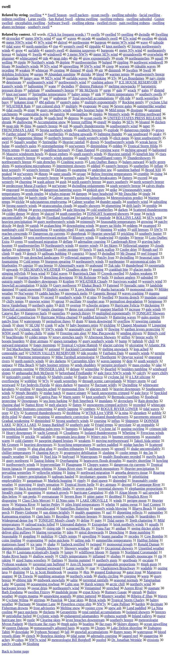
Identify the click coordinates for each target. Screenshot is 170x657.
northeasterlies (139, 58)
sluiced (49, 214)
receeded (139, 405)
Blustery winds (83, 237)
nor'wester (59, 186)
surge (107, 90)
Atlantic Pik (157, 345)
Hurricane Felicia (127, 305)
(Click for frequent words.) (67, 34)
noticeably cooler (18, 377)
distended (119, 480)
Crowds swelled (112, 273)
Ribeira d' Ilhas (142, 596)
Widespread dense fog (17, 520)
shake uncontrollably (145, 449)
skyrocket (13, 38)
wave (144, 42)
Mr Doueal (128, 253)
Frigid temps (104, 425)
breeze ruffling (81, 122)
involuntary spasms (93, 476)
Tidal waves (59, 273)
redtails (41, 377)
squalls (154, 524)
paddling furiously (57, 150)
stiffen (125, 337)
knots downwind (100, 321)
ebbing (22, 210)
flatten (76, 405)
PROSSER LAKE (52, 369)
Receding (62, 516)
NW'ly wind (37, 640)
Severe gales (123, 106)
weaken (24, 70)
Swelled (107, 297)
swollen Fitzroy (39, 592)
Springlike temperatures (49, 94)
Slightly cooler (62, 377)
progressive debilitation (80, 453)
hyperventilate (50, 464)
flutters (127, 178)
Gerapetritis (68, 612)
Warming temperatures (34, 357)
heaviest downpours (38, 445)
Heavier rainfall (73, 142)
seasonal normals (126, 580)
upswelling (71, 66)
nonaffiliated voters (108, 158)
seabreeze (60, 98)
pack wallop (105, 249)
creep (110, 66)
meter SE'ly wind (105, 54)
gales (145, 90)
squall (159, 58)
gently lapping (68, 409)
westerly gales (74, 178)
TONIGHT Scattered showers (108, 214)
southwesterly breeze (150, 74)
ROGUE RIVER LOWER (119, 409)
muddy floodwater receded (122, 457)
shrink (162, 38)
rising (158, 174)
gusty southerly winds (98, 341)
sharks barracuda (113, 289)
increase (134, 309)
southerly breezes (90, 130)
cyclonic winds (29, 329)
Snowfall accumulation (18, 285)
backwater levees (14, 588)
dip (75, 58)
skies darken (64, 385)
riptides (124, 237)
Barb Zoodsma (12, 592)
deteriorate (13, 82)
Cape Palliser (120, 604)
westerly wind (152, 281)
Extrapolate (100, 524)
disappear (22, 118)
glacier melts (142, 269)
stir (101, 70)
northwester (81, 42)
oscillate (75, 301)
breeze (139, 237)
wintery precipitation (31, 476)
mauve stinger (76, 393)
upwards (12, 269)
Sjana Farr (103, 528)
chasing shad (11, 405)
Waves (162, 596)
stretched (112, 588)
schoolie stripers (97, 305)
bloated (144, 122)
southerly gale (80, 425)
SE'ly (130, 122)
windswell (54, 54)
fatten (6, 118)
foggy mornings (44, 345)
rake (159, 365)
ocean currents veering (18, 369)
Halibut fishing (147, 540)
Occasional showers (119, 548)
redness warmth (115, 616)
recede (86, 38)
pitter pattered (86, 596)
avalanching (52, 225)
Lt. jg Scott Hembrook (46, 572)
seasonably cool (80, 329)
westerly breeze (48, 178)
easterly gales (69, 102)
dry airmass (108, 484)
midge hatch (52, 393)
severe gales (84, 488)
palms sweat (129, 504)
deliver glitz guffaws (16, 532)
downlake (22, 632)
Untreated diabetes (73, 524)
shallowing (24, 122)
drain (79, 321)
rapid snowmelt (30, 289)
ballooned (159, 150)
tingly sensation (48, 484)
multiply (72, 106)
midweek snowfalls (51, 580)
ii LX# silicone (140, 377)
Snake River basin (14, 556)
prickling (127, 233)
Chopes (100, 628)
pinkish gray (95, 190)
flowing (114, 329)
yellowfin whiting (49, 472)
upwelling (89, 536)
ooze (5, 413)
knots (35, 297)
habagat (88, 429)
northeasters (10, 257)
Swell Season (57, 15)
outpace (7, 365)
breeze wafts (144, 337)
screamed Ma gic (78, 528)
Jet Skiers (111, 245)
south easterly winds (87, 154)
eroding (25, 389)
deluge (75, 369)
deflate (68, 241)
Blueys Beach (142, 508)
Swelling (161, 34)
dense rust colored (82, 309)
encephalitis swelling (30, 23)
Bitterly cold (156, 333)
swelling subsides (124, 15)
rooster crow (94, 608)
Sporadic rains (134, 285)
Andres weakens (141, 273)
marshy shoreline (139, 460)
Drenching (116, 532)
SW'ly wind (92, 66)
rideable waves (145, 66)
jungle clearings (52, 309)
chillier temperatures (16, 453)
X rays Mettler (85, 289)
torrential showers (111, 488)
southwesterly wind (124, 126)
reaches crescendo (14, 233)
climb (6, 253)
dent (129, 361)
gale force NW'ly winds (114, 373)
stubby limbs (61, 488)
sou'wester (119, 476)
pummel (37, 134)
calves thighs (155, 186)
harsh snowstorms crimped (110, 393)
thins (27, 126)
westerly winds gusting (57, 158)
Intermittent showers (71, 166)
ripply (81, 480)
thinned (75, 70)
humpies (71, 429)
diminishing (99, 146)
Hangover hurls (36, 313)
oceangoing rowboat (45, 584)
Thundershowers (139, 158)
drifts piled (9, 417)
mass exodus (141, 365)
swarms (72, 572)
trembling (13, 437)
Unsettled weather (151, 548)
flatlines (57, 560)
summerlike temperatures (114, 540)
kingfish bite (145, 154)
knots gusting (28, 98)
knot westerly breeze (20, 158)
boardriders (148, 516)
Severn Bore (73, 496)
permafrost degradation (126, 301)
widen (122, 229)
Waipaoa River (25, 504)
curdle (38, 118)
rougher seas (95, 301)
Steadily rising (12, 492)
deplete (65, 62)
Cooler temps (24, 397)
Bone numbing (139, 532)
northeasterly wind (66, 588)
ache (61, 325)
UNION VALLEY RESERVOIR (52, 353)
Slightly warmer (58, 289)
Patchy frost (105, 257)
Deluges (61, 170)
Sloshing (33, 644)
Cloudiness (71, 433)
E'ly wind (130, 38)
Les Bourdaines (133, 78)
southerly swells (150, 94)
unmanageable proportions (116, 564)
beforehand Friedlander (76, 373)
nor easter (32, 150)
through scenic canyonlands (102, 381)
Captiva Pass (48, 397)
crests (19, 241)
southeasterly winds (16, 568)
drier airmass (39, 341)
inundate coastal (156, 297)
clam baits (43, 516)
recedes (133, 536)
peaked (7, 174)
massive (83, 385)
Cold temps (31, 261)
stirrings (39, 600)
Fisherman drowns (15, 608)
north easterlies (37, 46)
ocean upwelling (155, 624)
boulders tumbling (134, 369)
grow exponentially (96, 58)
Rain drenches (148, 401)
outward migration (15, 345)
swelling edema (83, 23)
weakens (84, 441)
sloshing (8, 98)
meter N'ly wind (130, 50)
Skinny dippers (127, 624)
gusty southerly (117, 182)
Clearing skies (50, 620)
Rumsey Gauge (116, 592)
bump (123, 341)
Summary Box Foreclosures (21, 528)
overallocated (45, 508)
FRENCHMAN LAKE (18, 130)
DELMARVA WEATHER (41, 269)
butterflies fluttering (74, 508)
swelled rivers (107, 23)
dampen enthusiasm (16, 548)
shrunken (140, 413)
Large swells (37, 19)
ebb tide (125, 98)
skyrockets (125, 401)
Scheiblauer (44, 249)
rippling (122, 62)
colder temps (38, 337)
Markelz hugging (60, 480)
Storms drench (129, 297)
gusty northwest (17, 460)
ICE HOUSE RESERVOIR (138, 82)
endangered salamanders (81, 616)
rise (55, 46)
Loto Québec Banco (103, 162)
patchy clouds (11, 644)
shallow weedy (43, 556)
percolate (124, 425)
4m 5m (148, 453)
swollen (147, 38)
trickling (110, 325)
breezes (160, 612)
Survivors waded (125, 281)
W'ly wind (45, 42)
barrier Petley (50, 504)
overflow (123, 321)
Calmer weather (83, 202)
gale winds (153, 309)
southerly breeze (121, 620)
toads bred (55, 118)
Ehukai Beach (91, 285)
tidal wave (13, 46)
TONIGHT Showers (150, 313)
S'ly (114, 78)
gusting (98, 269)
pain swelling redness (134, 23)
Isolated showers (138, 612)
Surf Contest (152, 504)
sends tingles (34, 194)
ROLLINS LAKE (128, 218)
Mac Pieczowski (103, 333)
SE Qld (34, 325)
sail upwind (151, 492)
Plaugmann (74, 464)
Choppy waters (97, 464)
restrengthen (79, 114)
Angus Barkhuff (53, 425)
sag (45, 98)
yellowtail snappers (78, 257)
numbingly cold (13, 229)
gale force (142, 393)
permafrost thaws (58, 321)
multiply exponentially (101, 102)
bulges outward (133, 162)
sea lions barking (55, 401)
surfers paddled (107, 445)
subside (158, 42)
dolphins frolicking (15, 74)
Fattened (113, 285)
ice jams (36, 544)
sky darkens (57, 361)
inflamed (99, 556)
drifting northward (148, 114)
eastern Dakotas (17, 628)
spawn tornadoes (65, 341)
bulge (6, 146)
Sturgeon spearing (58, 261)
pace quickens (28, 612)
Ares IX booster (81, 564)
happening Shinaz (30, 138)
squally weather (13, 457)
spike (113, 190)
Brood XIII (153, 170)
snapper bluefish (111, 309)
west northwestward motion (47, 237)
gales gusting (150, 317)
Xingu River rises (70, 468)
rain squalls (87, 229)
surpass (21, 297)
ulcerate (7, 277)
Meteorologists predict (127, 198)
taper (146, 126)
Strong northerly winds (56, 130)
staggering (150, 636)
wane (52, 86)
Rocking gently (133, 102)
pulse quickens (59, 540)
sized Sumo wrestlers (31, 560)
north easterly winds (29, 361)
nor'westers (25, 174)
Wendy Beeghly (26, 393)
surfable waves (76, 78)
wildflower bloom (91, 552)
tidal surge (78, 636)
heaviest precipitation (17, 221)
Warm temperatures (120, 94)
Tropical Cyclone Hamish (79, 345)
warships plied (63, 229)
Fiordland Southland (60, 218)
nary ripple (157, 78)
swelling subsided (139, 19)
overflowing (10, 381)
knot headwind (102, 194)
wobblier (30, 381)
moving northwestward (112, 441)
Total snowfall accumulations (93, 98)
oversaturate (50, 496)
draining (19, 572)
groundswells (132, 54)
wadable (146, 568)
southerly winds (70, 297)
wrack (132, 90)
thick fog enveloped (33, 488)
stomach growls (57, 492)
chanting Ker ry (47, 453)
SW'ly (158, 229)
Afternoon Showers (102, 337)
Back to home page (15, 651)
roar (92, 568)
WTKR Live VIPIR (99, 413)
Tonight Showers (47, 548)
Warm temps (11, 150)
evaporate (90, 106)
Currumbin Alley (83, 361)
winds (117, 500)
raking (6, 560)
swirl (5, 142)
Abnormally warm (71, 265)
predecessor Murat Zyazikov (26, 186)
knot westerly (11, 170)
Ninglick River (137, 496)
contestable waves (36, 114)
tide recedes (89, 353)
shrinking (99, 78)
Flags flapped (85, 150)
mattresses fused (13, 544)
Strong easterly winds (21, 206)
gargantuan (34, 480)
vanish (34, 225)
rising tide (54, 528)
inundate (12, 78)
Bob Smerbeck (83, 401)
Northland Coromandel (141, 552)
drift (62, 305)
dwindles (67, 86)
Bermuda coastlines (125, 397)
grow (19, 50)
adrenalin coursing (104, 636)
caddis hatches (49, 293)
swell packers (79, 15)
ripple (22, 62)
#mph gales (69, 624)
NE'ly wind (53, 78)
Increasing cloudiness (90, 198)
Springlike (49, 142)
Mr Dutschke (127, 194)
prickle (30, 437)
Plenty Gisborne (26, 512)
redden (117, 146)
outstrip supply (12, 281)
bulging (21, 54)
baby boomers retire (84, 325)
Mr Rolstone (87, 277)
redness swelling (13, 19)
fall (67, 632)
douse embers (58, 154)
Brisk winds (97, 600)
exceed (142, 178)
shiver (35, 214)
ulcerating (136, 345)
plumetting (113, 206)
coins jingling (11, 540)
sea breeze (45, 265)
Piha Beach (26, 365)
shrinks (86, 74)
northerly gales (43, 305)
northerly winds (81, 576)
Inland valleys (142, 616)
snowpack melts (76, 293)
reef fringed (149, 253)
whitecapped (29, 58)
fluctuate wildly (106, 385)
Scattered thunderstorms (150, 210)
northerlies (56, 134)
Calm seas (72, 584)
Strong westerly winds (118, 516)
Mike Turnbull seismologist (75, 357)
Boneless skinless (53, 636)
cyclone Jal (116, 377)
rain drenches (46, 162)
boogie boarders (13, 341)
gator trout (134, 572)
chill (151, 341)
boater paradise (112, 536)
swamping (79, 170)
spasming (34, 492)
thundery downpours (43, 281)
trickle (20, 202)
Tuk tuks (114, 265)
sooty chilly (160, 373)
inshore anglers (124, 277)
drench (32, 253)
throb (20, 225)
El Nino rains (65, 500)
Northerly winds (42, 62)
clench (30, 636)
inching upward (136, 150)
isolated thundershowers (111, 417)
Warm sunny (72, 397)
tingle (146, 194)
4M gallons (47, 102)
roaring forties (28, 277)
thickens (49, 612)
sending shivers (131, 333)
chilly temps (15, 301)
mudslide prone (66, 592)
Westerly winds (119, 114)
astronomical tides (143, 261)
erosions (153, 640)
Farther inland (16, 134)
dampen (81, 194)
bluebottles (9, 265)
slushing (108, 453)
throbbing (73, 413)
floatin (82, 377)
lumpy (68, 552)
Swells (37, 54)
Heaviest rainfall (119, 154)
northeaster (117, 261)
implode (105, 218)
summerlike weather (151, 106)
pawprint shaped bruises (56, 441)
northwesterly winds (20, 464)
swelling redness (112, 19)
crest (105, 106)
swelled (110, 34)
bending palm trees (46, 429)
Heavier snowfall (103, 233)
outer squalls (62, 174)
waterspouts (32, 321)
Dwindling (129, 385)
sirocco (98, 377)
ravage (81, 174)
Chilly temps (68, 536)
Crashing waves (72, 162)
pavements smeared (148, 417)
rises (163, 154)
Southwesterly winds (119, 142)
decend (126, 484)
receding (8, 70)
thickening (152, 305)
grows (160, 130)
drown (94, 142)
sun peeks (30, 496)
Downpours (29, 401)
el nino (92, 297)
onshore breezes (86, 516)
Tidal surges (115, 520)
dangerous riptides (137, 130)
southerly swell (38, 27)
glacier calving (113, 345)
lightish (137, 341)
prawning (25, 484)
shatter (27, 417)
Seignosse (155, 301)
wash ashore (45, 182)
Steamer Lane (46, 604)
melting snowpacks (122, 86)
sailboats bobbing (54, 253)
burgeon (100, 42)
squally (84, 158)
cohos (19, 640)
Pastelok (56, 600)
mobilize (47, 536)
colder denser (15, 214)
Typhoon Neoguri (46, 632)
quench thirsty (81, 313)
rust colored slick (48, 106)
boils (105, 277)
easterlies (59, 313)
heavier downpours (126, 389)
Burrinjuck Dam (84, 273)
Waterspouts (89, 457)
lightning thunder (110, 134)
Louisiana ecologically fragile (38, 552)
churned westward (48, 568)
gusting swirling (132, 429)
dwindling (127, 257)
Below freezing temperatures (111, 174)
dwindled (108, 253)
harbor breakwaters (103, 178)
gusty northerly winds (55, 110)
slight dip (34, 218)
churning (25, 182)
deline (85, 520)
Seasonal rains (149, 257)
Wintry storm (136, 381)
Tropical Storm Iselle (80, 484)
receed (49, 297)
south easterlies (70, 214)
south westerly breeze (125, 186)
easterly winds (139, 353)
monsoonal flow (73, 389)
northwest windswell (148, 62)
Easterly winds (12, 86)
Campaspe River (148, 484)
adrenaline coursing (92, 241)
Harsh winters (94, 584)
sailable (46, 437)
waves (72, 38)
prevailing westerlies (16, 472)
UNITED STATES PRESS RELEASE (134, 118)
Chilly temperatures (73, 556)
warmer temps (119, 74)
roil (65, 126)
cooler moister (68, 249)
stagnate (154, 588)
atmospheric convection (72, 417)
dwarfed (110, 369)
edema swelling (86, 19)
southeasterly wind (40, 82)
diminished (42, 421)
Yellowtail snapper (136, 245)
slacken (7, 210)
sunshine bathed (128, 170)
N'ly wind (51, 66)
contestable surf (13, 353)
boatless (88, 624)
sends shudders (85, 365)
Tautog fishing (44, 460)
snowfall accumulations (91, 632)
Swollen (132, 70)
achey (6, 640)
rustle (31, 620)
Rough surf (150, 249)
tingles (116, 122)
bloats (6, 66)
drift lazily (133, 206)
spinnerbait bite (13, 198)
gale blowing (76, 210)
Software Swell (59, 23)
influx (116, 421)
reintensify (87, 221)
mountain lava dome (71, 437)
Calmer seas (61, 198)
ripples (98, 114)
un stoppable (146, 425)
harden (140, 604)
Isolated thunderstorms (101, 433)
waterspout (145, 632)
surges (38, 74)
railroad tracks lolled (40, 524)
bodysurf (68, 457)
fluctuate (24, 604)
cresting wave (110, 150)
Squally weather (25, 142)
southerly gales (25, 146)
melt (18, 253)
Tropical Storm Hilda (143, 146)
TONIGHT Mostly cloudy (56, 520)
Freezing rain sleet (73, 333)
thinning (106, 229)
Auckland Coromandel (81, 349)
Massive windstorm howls (24, 154)
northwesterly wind (72, 82)
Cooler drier (128, 249)
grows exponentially (47, 210)
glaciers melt (99, 389)
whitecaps (158, 405)
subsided (147, 277)
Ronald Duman (148, 544)
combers (89, 409)
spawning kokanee (15, 429)
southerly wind (137, 202)
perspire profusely (114, 365)
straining (43, 417)
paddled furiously (95, 317)
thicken (160, 122)
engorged (12, 190)
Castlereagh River (123, 241)
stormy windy (89, 245)
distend (159, 90)
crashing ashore (102, 82)
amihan (121, 528)
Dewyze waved (132, 357)
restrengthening (53, 146)
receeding (31, 190)
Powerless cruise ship (76, 604)
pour (137, 214)
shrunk (7, 122)
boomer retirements (126, 437)
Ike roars (105, 624)
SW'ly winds (54, 329)
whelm (110, 504)
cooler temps (129, 453)
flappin (115, 552)
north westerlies (147, 98)
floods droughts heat (16, 508)
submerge (24, 249)
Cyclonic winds (48, 616)
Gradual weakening (15, 421)
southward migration (43, 241)
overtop (75, 305)
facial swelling (149, 15)
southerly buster (150, 233)
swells (95, 34)
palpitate (34, 90)
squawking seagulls (57, 596)
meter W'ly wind (123, 42)
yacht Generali (47, 433)
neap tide (12, 126)
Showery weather (76, 548)
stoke (51, 333)
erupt (31, 110)
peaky (157, 134)
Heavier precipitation (140, 468)
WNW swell (10, 333)
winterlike (92, 369)
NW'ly (101, 604)
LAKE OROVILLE (94, 500)
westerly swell (74, 46)
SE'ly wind (154, 218)
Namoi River (34, 405)
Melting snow (70, 608)
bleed (100, 74)
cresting (59, 70)
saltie (74, 580)
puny (98, 520)
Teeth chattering (140, 520)
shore (20, 325)
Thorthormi (108, 357)
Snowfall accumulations (19, 309)
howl (93, 253)
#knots (43, 174)
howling (162, 460)
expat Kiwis (91, 592)
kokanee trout (24, 102)
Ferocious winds (152, 433)
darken (123, 210)
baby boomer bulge (90, 110)
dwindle (144, 34)
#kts (86, 572)
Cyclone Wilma (17, 600)
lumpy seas (32, 78)
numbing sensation (51, 576)
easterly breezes (117, 166)
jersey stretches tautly (67, 337)
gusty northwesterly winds (56, 221)
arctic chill (117, 584)
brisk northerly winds (128, 524)
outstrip (59, 114)
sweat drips (39, 588)
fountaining (10, 261)
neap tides (61, 58)
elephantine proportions (146, 488)
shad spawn (99, 480)
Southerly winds (27, 66)
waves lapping (111, 361)
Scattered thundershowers (43, 413)
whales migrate (59, 194)
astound (54, 349)
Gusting (19, 584)
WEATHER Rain (18, 106)
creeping (130, 576)
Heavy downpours (19, 433)
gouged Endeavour (108, 572)
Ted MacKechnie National (25, 349)
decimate (156, 604)
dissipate (137, 110)
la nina (123, 413)
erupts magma (28, 596)
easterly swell (54, 50)
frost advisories (44, 608)
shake (51, 544)
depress (73, 118)
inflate (158, 166)
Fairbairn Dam (113, 353)
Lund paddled (136, 608)
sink (98, 94)
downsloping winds (80, 225)
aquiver (7, 138)
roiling (34, 457)
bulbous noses (99, 449)
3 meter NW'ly (77, 54)
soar (59, 38)
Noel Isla (50, 457)
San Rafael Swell (60, 19)
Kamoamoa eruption (16, 516)
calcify (141, 373)
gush (63, 182)
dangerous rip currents (129, 464)
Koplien (68, 281)
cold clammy (24, 441)
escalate (148, 560)
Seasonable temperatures (118, 221)
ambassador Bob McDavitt (35, 373)
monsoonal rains (141, 289)
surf (109, 512)
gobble (157, 413)
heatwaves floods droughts (103, 460)
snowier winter (39, 301)
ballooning (35, 86)
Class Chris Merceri (36, 500)
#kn (9, 552)
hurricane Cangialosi (88, 492)
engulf (101, 122)
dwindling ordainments (88, 186)
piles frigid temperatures (82, 504)
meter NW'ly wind (19, 42)
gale (119, 90)
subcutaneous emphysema (48, 202)
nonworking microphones (33, 166)
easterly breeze (47, 126)
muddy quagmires (88, 512)
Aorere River (133, 588)
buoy (5, 102)
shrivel (63, 42)
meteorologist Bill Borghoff (71, 640)
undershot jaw (102, 170)
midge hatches (134, 445)
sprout (59, 301)
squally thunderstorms (89, 126)
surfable (34, 50)
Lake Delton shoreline (126, 628)
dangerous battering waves (62, 190)
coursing (100, 421)
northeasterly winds (90, 261)
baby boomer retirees (54, 365)
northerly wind (140, 584)
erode (120, 58)
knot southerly (96, 397)
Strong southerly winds (72, 421)
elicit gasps (121, 138)
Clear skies (76, 600)
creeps (21, 449)
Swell (147, 70)
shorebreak (78, 233)
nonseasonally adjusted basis (54, 628)
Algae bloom (128, 492)
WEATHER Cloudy (93, 281)
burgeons (107, 50)
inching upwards (80, 134)
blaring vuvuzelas (48, 532)
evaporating (35, 540)
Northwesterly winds (16, 178)
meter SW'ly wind (38, 38)
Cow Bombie (153, 536)
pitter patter (95, 496)
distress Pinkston (91, 86)
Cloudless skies (77, 269)
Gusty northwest (64, 285)
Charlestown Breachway (117, 568)
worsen (124, 66)
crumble (143, 174)
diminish (114, 70)
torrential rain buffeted (49, 564)
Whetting (128, 433)
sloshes (115, 556)
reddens (132, 225)
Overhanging (69, 460)
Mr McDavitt (88, 90)
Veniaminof (92, 588)
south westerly (148, 361)
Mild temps (117, 110)
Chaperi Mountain (134, 325)
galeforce (87, 218)
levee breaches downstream (85, 620)
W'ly (45, 381)
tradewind (106, 237)
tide (45, 58)
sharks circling (108, 576)
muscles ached (46, 389)
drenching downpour (58, 277)
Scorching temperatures (74, 445)
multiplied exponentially (113, 313)
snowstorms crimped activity (107, 405)
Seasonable (10, 536)
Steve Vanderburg (14, 305)
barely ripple (38, 198)
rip (160, 556)
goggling (29, 536)
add (97, 548)
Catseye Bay (10, 313)
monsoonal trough (120, 544)
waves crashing (133, 293)
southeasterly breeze (59, 90)
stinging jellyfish (14, 273)
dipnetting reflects (130, 512)
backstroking (38, 229)
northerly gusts (106, 560)
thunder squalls (110, 202)
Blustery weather (114, 596)
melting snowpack (115, 349)
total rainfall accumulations (101, 612)
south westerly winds (93, 138)
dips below (9, 496)
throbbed (115, 496)
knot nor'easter (16, 94)
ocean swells (100, 15)
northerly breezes (60, 138)
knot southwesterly (147, 138)
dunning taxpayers (83, 50)
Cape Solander (12, 237)
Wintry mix (99, 437)
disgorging (9, 500)
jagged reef (130, 636)
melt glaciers (58, 405)
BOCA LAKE (27, 425)
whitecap (41, 70)
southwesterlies (29, 245)
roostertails (156, 265)
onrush (137, 592)
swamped (149, 225)
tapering (7, 488)
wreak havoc (148, 142)
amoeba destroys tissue (131, 472)
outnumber (155, 512)
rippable (95, 46)
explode (113, 130)
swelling (35, 15)
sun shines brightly (56, 512)
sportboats (130, 560)
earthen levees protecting (142, 329)
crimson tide (158, 429)
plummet (8, 58)
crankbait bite (118, 269)
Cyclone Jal (107, 429)
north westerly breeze (148, 182)
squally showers (88, 206)
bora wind (38, 273)
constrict (78, 253)
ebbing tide (24, 580)
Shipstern (132, 421)
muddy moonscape (139, 556)
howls (87, 249)
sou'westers (77, 146)
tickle (44, 285)
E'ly (16, 413)
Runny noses (123, 632)
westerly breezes (38, 170)
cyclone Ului (158, 102)
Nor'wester (26, 293)
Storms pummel (79, 560)
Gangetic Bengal (105, 293)
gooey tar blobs (110, 225)
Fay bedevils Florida (35, 385)
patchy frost (10, 321)
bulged (107, 62)
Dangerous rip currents (49, 233)
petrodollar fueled (18, 616)
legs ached (140, 349)
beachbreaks (15, 337)
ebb (111, 492)
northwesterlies (86, 62)
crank (49, 325)
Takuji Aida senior (147, 441)
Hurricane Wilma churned (59, 317)
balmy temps (80, 94)
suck (100, 329)
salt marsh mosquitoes (103, 468)
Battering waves (124, 317)
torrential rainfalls (95, 580)
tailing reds (83, 540)
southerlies (141, 166)
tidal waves (151, 409)
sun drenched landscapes (41, 257)
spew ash (114, 608)
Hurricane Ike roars (42, 624)
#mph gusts (149, 564)
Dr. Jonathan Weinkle (126, 640)
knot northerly (116, 46)
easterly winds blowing (110, 508)
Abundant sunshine (61, 74)
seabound (96, 265)
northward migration (95, 472)
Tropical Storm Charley (128, 600)
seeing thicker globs (145, 528)
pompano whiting (39, 468)
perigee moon (137, 500)
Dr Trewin (25, 576)
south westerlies (65, 381)
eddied (95, 166)
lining (71, 472)
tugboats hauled (63, 476)
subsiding (160, 202)
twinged (96, 544)
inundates (105, 401)
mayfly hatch (155, 457)
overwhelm (155, 54)
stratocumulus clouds (57, 206)
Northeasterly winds (59, 245)
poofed (101, 640)
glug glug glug (42, 449)
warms (85, 628)
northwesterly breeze (16, 162)
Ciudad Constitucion (20, 317)
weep (145, 576)
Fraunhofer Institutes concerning (29, 409)
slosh (89, 70)
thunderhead (134, 265)
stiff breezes (140, 229)
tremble (151, 206)
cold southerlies (102, 210)
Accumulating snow (51, 122)
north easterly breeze (86, 182)
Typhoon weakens (14, 564)
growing (147, 221)
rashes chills (33, 333)
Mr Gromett (10, 445)
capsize (28, 265)
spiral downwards (91, 532)
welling (7, 62)
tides (70, 532)
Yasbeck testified (73, 544)
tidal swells (14, 110)
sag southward (138, 134)
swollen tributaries (71, 449)
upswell (120, 449)
